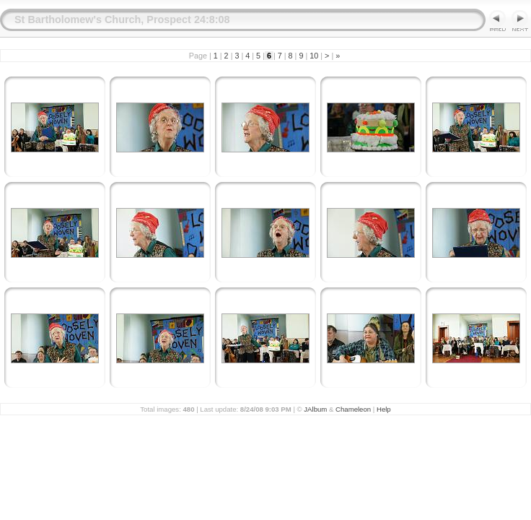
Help (384, 409)
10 (313, 55)
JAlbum (315, 409)
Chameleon (353, 409)
